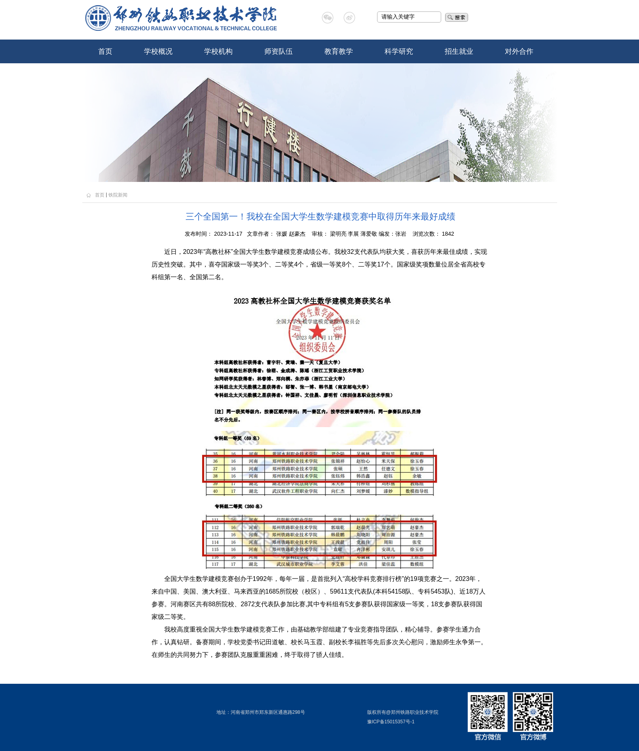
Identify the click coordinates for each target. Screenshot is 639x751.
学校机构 (218, 51)
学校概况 (158, 51)
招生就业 (459, 51)
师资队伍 (278, 51)
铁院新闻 (117, 195)
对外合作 (519, 51)
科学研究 (399, 51)
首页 (105, 51)
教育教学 (338, 51)
